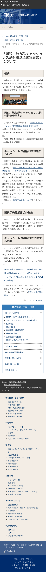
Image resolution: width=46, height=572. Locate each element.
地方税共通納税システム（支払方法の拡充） (22, 273)
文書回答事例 (13, 466)
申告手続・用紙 (11, 346)
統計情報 (11, 436)
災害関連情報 (11, 333)
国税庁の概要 (13, 505)
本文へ (6, 1)
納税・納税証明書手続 (14, 40)
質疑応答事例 (13, 469)
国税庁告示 (12, 464)
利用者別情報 (11, 526)
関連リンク (30, 559)
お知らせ (9, 476)
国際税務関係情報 (13, 337)
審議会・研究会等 (15, 516)
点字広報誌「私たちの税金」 (19, 439)
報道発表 (11, 483)
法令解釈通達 (13, 455)
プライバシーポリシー (23, 568)
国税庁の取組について (22, 200)
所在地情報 (9, 551)
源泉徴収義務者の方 (15, 536)
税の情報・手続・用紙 (19, 36)
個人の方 (11, 530)
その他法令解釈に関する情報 (19, 458)
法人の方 (11, 533)
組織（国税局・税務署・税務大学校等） (23, 508)
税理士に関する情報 (13, 358)
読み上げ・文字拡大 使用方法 (16, 5)
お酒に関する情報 (12, 364)
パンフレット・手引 (15, 427)
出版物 (10, 433)
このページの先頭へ (35, 300)
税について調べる (12, 313)
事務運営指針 (13, 461)
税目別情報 (10, 327)
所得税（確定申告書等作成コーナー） (21, 317)
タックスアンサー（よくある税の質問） (22, 320)
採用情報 (11, 511)
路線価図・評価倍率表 (15, 330)
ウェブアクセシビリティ (23, 562)
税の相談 (9, 324)
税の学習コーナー (12, 370)
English (15, 1)
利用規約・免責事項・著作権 (24, 565)
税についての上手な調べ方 (17, 340)
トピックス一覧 (14, 480)
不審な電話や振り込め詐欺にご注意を (22, 492)
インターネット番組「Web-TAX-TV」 (22, 430)
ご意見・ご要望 (19, 559)
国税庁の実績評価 (15, 514)
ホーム (5, 36)
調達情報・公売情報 (15, 489)
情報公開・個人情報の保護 (18, 519)
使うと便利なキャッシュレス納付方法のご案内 (23, 269)
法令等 (8, 445)
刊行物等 (9, 423)
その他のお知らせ (15, 494)
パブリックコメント (15, 486)
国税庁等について (13, 501)
